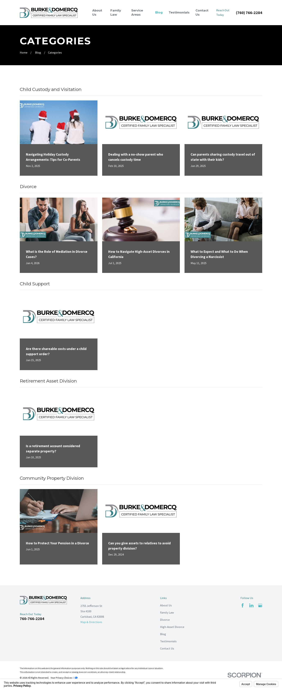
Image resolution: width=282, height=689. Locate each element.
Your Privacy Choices (64, 677)
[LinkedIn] (251, 605)
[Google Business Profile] (260, 605)
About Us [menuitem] (97, 12)
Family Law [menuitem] (115, 12)
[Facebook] (242, 605)
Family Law (167, 612)
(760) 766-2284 (249, 13)
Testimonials (168, 641)
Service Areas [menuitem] (137, 12)
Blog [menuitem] (159, 12)
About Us (166, 605)
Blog (163, 634)
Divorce (165, 620)
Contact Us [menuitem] (201, 12)
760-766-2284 (32, 618)
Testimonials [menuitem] (179, 12)
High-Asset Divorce (172, 627)
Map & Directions (91, 622)
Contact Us (167, 648)
